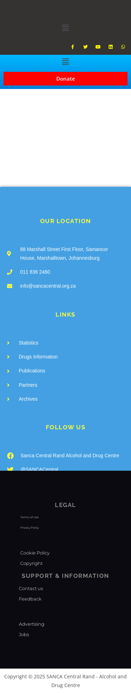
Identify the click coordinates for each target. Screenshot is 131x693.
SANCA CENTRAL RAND (42, 9)
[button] (65, 27)
